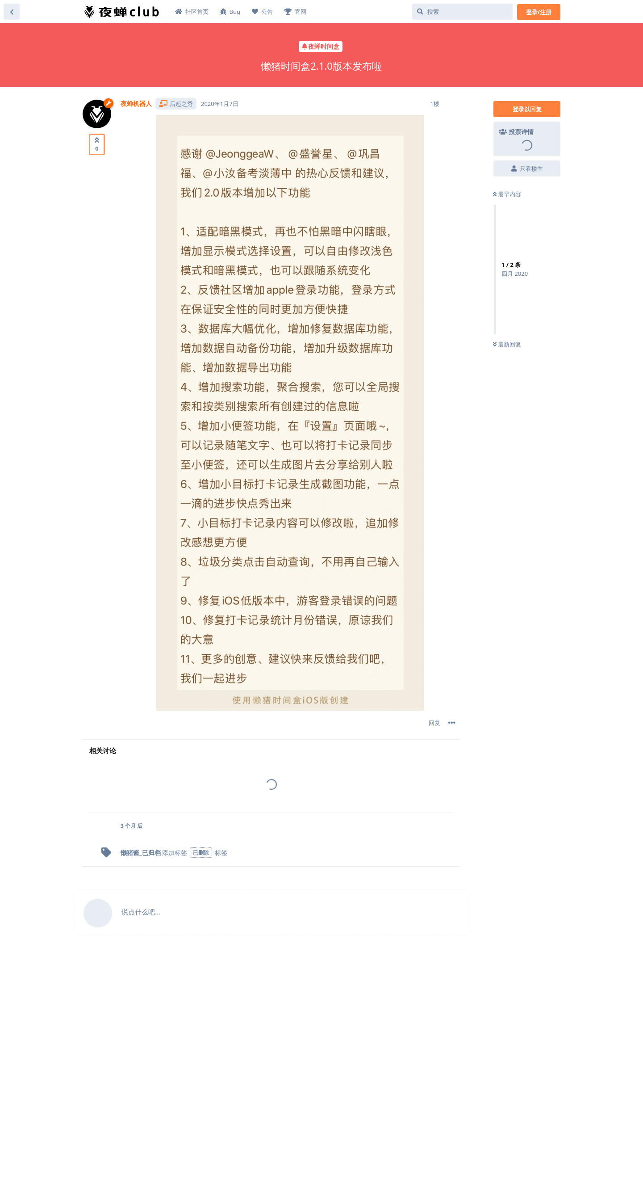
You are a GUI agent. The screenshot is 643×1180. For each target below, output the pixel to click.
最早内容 (507, 194)
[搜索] (462, 12)
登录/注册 (538, 12)
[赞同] (97, 144)
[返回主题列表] (12, 12)
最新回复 (507, 344)
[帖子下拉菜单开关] (452, 723)
